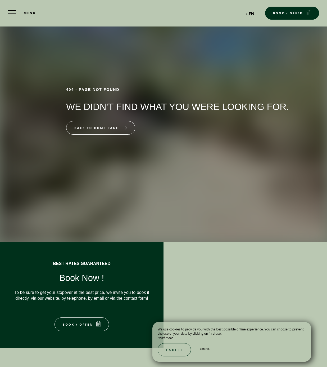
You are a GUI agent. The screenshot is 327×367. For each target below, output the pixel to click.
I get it (174, 350)
